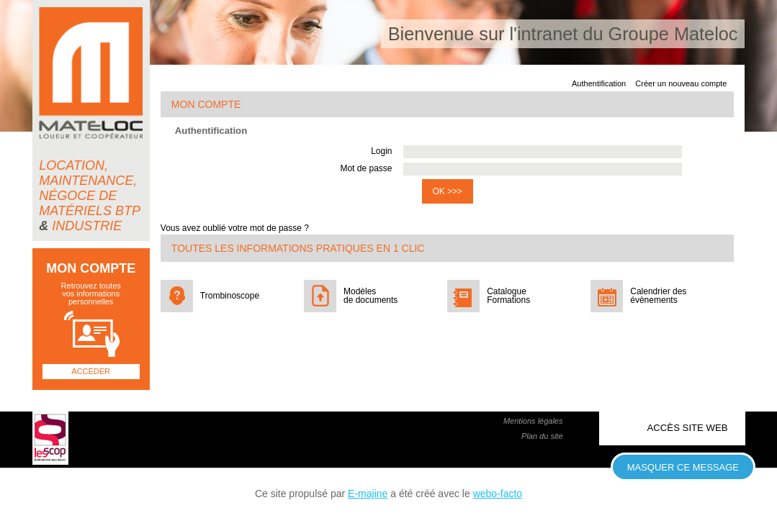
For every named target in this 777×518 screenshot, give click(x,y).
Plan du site (541, 436)
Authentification (599, 83)
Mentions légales (533, 421)
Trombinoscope (229, 296)
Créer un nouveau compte (681, 83)
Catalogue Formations (508, 295)
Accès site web (687, 427)
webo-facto (497, 493)
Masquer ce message (683, 467)
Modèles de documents (370, 295)
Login (381, 151)
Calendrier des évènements (658, 295)
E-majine (367, 493)
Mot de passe (366, 168)
